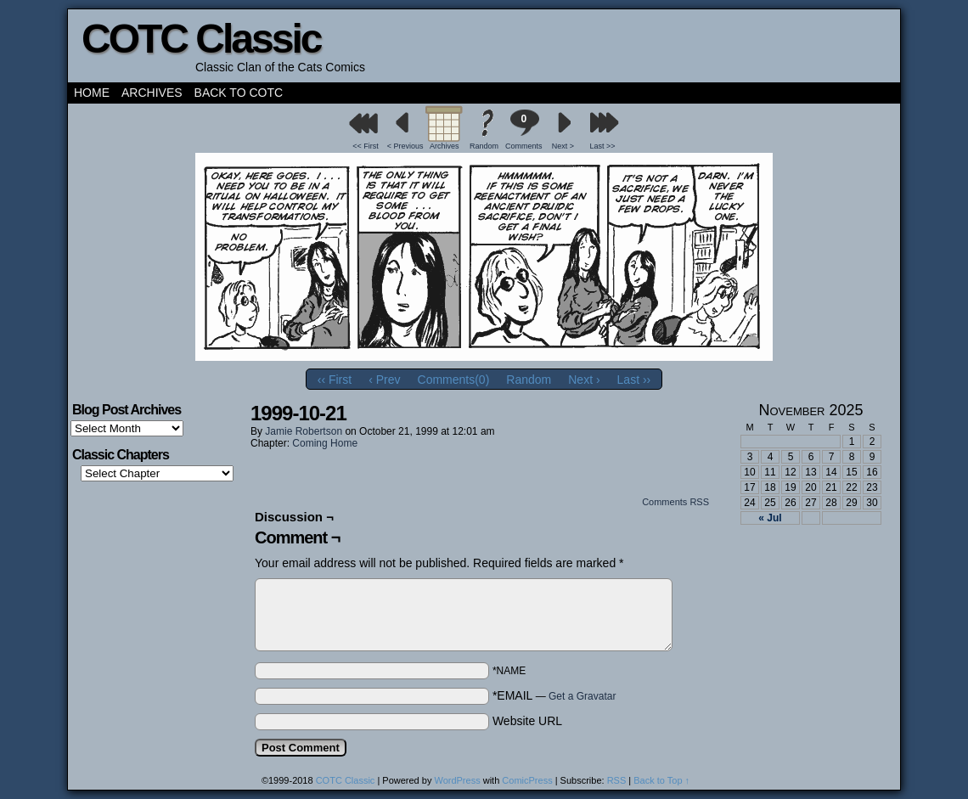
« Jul (769, 518)
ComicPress (527, 780)
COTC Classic (201, 38)
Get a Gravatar (582, 696)
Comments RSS (675, 502)
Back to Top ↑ (661, 780)
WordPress (457, 780)
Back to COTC (239, 92)
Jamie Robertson (303, 431)
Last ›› (634, 379)
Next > (563, 146)
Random (484, 146)
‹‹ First (335, 379)
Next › (583, 379)
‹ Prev (384, 379)
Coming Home (324, 443)
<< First (365, 146)
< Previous (405, 146)
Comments (524, 129)
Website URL (527, 721)
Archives (152, 92)
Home (92, 92)
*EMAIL (554, 695)
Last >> (603, 146)
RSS (617, 780)
